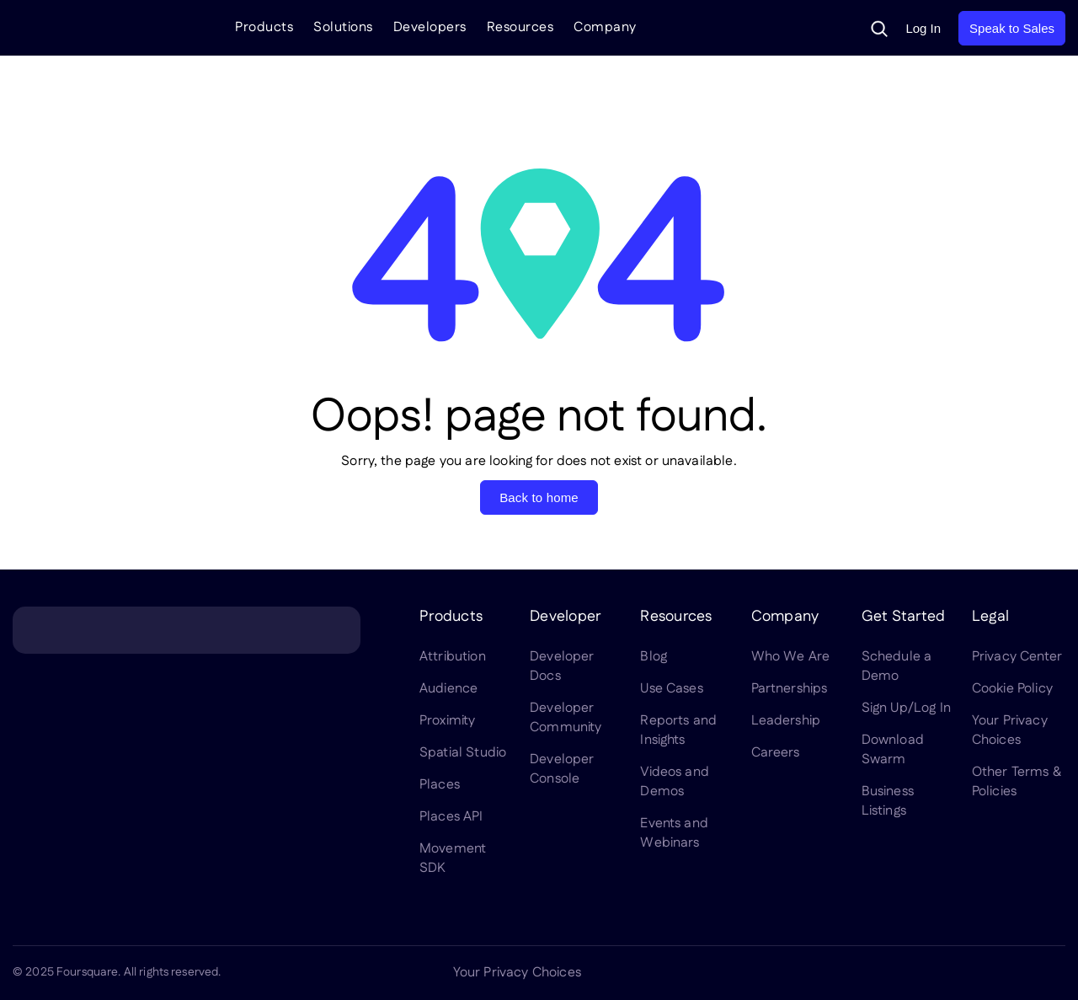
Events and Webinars (674, 833)
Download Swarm (893, 749)
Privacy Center (1017, 656)
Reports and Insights (678, 730)
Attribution (452, 656)
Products (264, 27)
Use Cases (671, 688)
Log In (923, 28)
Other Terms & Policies (1016, 781)
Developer (565, 617)
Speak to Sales (1011, 28)
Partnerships (789, 688)
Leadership (786, 720)
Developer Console (562, 769)
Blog (653, 656)
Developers (430, 27)
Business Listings (888, 801)
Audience (448, 688)
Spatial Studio (462, 752)
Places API (451, 816)
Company (605, 27)
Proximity (447, 720)
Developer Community (565, 717)
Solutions (343, 27)
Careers (775, 752)
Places (439, 784)
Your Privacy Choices (1010, 730)
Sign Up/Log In (906, 708)
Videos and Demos (674, 781)
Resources (520, 27)
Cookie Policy (1012, 688)
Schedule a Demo (897, 666)
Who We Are (790, 656)
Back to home (539, 497)
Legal (990, 617)
